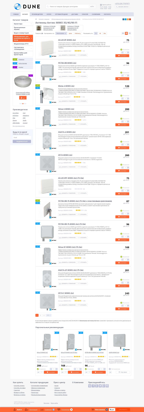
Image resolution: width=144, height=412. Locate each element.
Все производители (19, 126)
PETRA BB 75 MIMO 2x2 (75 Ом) (94, 352)
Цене (70, 33)
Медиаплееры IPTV (23, 44)
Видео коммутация (23, 33)
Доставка (75, 14)
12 (95, 33)
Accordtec (16, 113)
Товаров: (38, 33)
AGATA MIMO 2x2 (114, 352)
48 (100, 33)
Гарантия (85, 14)
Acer (24, 113)
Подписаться (21, 141)
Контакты (107, 14)
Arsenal (25, 123)
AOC (24, 118)
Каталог (25, 14)
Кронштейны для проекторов (20, 54)
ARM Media (16, 123)
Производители (37, 14)
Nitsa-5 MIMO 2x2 (42, 352)
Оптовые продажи (61, 14)
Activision (15, 115)
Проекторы (23, 24)
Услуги (49, 14)
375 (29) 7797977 (123, 3)
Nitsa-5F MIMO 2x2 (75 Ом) (69, 352)
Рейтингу (78, 33)
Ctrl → (48, 315)
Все (105, 33)
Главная (15, 14)
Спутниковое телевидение (23, 48)
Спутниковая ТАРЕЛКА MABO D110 (23, 93)
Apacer (15, 120)
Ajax (14, 118)
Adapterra (26, 115)
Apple (24, 120)
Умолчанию (60, 33)
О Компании (96, 14)
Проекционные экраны (19, 28)
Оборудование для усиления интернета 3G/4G (23, 38)
